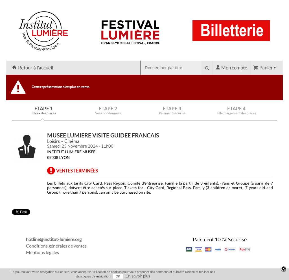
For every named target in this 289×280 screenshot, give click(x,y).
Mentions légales (42, 252)
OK (118, 276)
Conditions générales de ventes (56, 245)
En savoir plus (138, 276)
